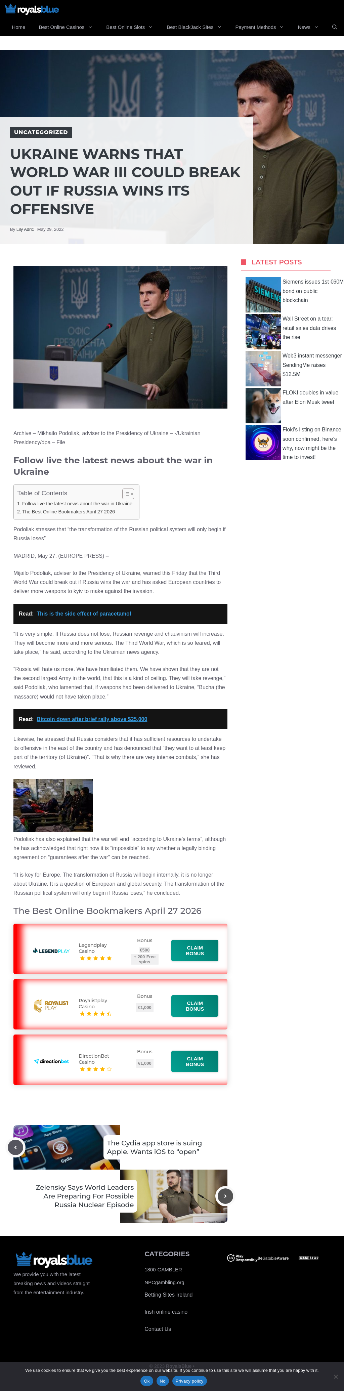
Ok (146, 1381)
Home (18, 27)
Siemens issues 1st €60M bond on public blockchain (295, 294)
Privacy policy (190, 1381)
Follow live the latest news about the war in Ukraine (77, 503)
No (163, 1381)
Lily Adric (25, 229)
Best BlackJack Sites (197, 27)
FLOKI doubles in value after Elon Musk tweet (292, 405)
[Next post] (225, 1196)
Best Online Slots (133, 27)
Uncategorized (41, 132)
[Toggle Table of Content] (124, 494)
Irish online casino (165, 1312)
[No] (335, 1376)
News (312, 27)
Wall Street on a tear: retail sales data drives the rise (291, 331)
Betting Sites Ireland (168, 1295)
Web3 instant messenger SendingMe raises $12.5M (294, 368)
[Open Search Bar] (335, 27)
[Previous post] (15, 1147)
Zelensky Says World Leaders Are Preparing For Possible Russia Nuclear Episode (85, 1196)
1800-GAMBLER (163, 1269)
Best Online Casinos (69, 27)
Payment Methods (263, 27)
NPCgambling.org (164, 1282)
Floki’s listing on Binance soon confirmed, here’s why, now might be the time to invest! (293, 442)
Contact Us (157, 1329)
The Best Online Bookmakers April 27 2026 (68, 511)
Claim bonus (195, 950)
